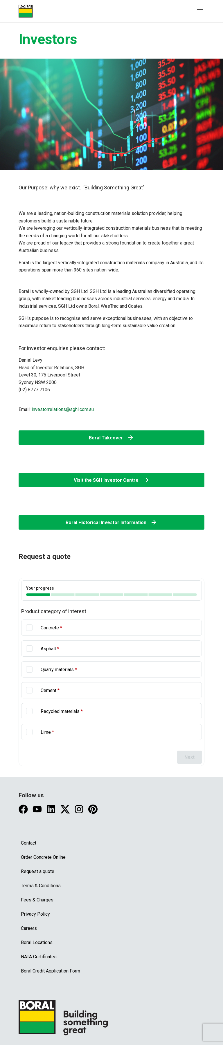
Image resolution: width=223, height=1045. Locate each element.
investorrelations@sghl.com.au (63, 409)
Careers (29, 928)
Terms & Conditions (41, 885)
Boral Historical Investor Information (111, 522)
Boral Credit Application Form (50, 971)
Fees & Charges (37, 900)
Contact (28, 843)
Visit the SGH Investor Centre (112, 480)
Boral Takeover (111, 438)
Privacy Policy (35, 914)
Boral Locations (37, 942)
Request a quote (37, 871)
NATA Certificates (39, 956)
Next (189, 757)
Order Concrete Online (43, 857)
